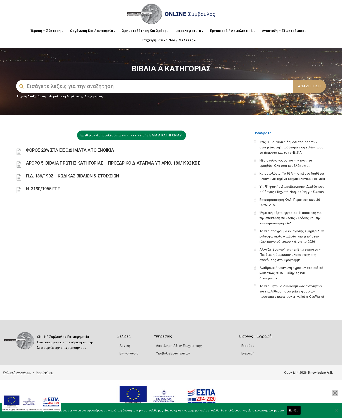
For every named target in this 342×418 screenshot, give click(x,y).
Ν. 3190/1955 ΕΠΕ (43, 188)
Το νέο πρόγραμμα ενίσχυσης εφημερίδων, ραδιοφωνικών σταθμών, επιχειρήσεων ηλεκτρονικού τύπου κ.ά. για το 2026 (292, 236)
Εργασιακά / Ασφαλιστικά (232, 31)
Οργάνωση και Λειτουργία (92, 31)
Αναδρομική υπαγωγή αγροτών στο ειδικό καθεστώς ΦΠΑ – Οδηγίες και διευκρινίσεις (291, 273)
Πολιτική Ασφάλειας (17, 372)
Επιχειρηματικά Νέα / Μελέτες (169, 40)
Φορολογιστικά (189, 31)
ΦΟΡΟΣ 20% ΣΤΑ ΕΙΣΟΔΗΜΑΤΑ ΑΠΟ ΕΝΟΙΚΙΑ (70, 150)
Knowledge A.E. (320, 373)
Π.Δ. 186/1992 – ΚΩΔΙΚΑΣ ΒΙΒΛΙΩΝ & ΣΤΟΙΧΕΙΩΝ (72, 176)
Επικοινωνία (129, 353)
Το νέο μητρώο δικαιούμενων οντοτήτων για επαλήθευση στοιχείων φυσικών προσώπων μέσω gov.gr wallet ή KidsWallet (292, 291)
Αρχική (125, 346)
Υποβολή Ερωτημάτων (173, 353)
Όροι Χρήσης (44, 372)
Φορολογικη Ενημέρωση (65, 96)
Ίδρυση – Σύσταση (47, 31)
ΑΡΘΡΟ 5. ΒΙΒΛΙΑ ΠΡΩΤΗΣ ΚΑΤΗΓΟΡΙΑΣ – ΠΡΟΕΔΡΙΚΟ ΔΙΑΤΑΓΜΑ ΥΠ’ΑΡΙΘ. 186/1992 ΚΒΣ (113, 163)
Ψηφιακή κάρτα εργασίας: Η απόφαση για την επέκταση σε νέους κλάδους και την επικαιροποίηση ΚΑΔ (291, 218)
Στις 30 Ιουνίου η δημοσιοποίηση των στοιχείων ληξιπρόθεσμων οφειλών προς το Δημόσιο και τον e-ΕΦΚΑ (291, 147)
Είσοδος (247, 346)
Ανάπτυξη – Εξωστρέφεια (284, 31)
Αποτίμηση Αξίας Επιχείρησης (179, 346)
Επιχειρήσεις (94, 96)
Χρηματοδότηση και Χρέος (145, 31)
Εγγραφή (247, 353)
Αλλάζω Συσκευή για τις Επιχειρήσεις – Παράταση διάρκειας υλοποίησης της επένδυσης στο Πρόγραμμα (290, 255)
